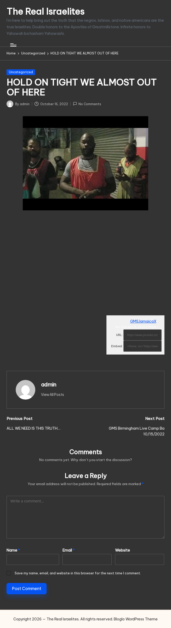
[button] (52, 394)
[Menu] (13, 45)
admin (48, 384)
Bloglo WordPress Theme (136, 619)
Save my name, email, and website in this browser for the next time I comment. (78, 573)
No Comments (87, 104)
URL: (119, 335)
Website (122, 550)
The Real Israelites (45, 11)
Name (13, 550)
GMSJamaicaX (143, 321)
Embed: (117, 346)
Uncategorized (21, 72)
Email (68, 550)
